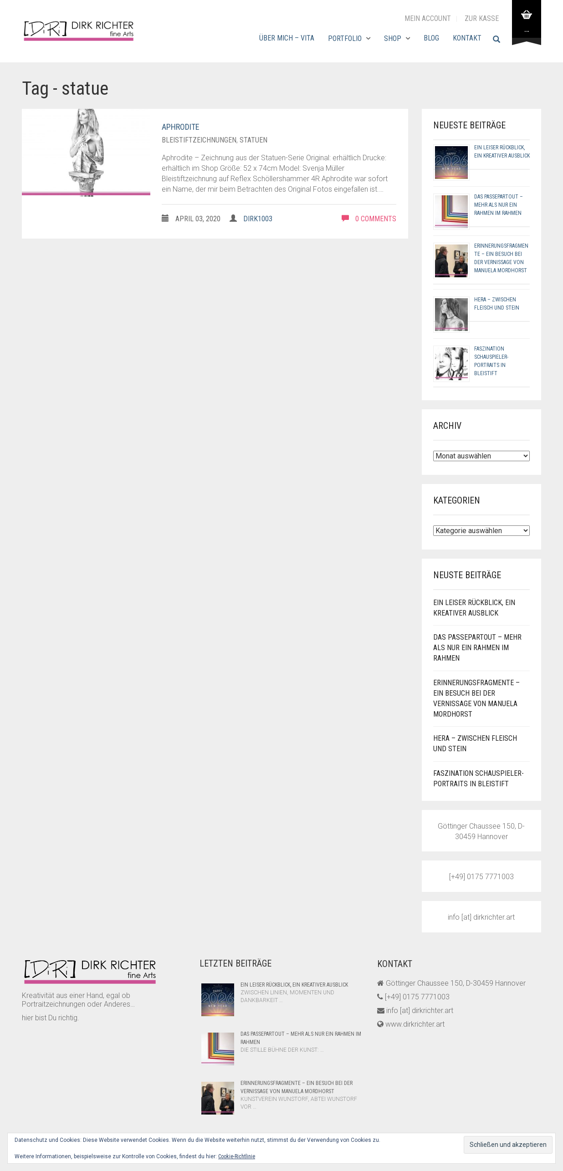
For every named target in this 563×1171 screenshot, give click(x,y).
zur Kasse (482, 18)
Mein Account (427, 18)
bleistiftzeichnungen (199, 140)
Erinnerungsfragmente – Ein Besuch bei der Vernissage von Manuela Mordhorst (476, 698)
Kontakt (467, 38)
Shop (392, 38)
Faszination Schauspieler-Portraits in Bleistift (478, 778)
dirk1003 (257, 218)
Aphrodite (181, 127)
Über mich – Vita (286, 38)
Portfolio (345, 38)
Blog (431, 38)
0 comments (369, 218)
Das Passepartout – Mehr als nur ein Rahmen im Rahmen (498, 204)
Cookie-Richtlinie (236, 1156)
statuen (253, 140)
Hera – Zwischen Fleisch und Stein (475, 743)
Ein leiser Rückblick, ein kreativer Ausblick (474, 607)
